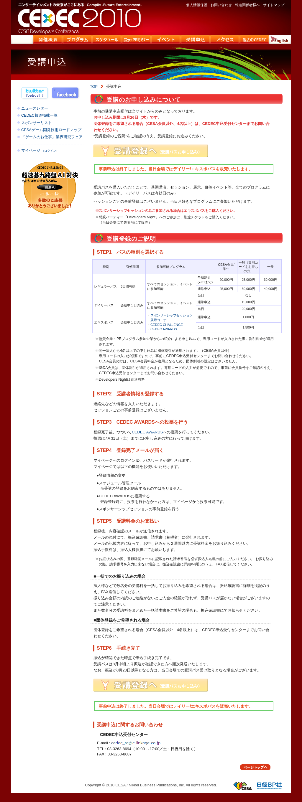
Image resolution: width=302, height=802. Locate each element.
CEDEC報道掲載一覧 (39, 115)
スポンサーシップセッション (171, 315)
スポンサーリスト (36, 123)
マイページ (40, 150)
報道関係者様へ (247, 5)
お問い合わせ (221, 5)
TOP (94, 86)
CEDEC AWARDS (163, 329)
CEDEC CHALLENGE (166, 324)
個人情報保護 (196, 5)
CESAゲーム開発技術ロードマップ (51, 130)
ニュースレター (34, 108)
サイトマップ (273, 5)
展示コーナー (160, 320)
